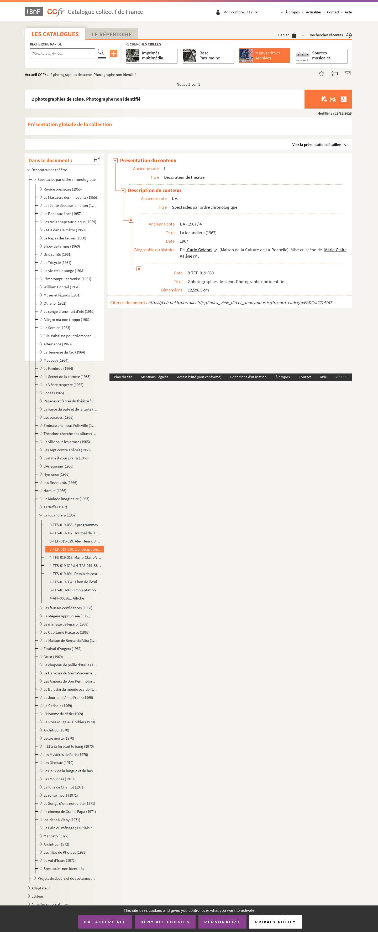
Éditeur (37, 896)
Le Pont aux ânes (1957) (63, 213)
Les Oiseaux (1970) (59, 762)
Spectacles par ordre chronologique (67, 179)
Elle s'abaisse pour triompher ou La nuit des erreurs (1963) (70, 335)
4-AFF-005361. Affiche (67, 598)
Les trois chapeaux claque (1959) (70, 221)
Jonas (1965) (54, 392)
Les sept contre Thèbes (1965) (67, 449)
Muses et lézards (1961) (62, 295)
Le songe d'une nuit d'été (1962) (69, 311)
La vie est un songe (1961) (64, 270)
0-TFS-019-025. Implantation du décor (76, 589)
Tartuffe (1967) (55, 506)
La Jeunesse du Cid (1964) (64, 352)
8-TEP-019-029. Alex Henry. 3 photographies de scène (76, 541)
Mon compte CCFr (241, 12)
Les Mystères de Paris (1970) (66, 754)
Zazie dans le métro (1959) (65, 229)
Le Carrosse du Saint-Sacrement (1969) (70, 672)
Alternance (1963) (58, 343)
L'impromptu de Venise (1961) (67, 278)
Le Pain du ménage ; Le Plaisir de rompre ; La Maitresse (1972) (70, 827)
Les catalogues (55, 34)
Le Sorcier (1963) (57, 327)
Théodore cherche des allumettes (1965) (70, 433)
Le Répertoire (112, 34)
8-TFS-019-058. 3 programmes (74, 524)
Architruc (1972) (56, 844)
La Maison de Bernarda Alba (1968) (70, 640)
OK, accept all (105, 921)
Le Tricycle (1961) (57, 262)
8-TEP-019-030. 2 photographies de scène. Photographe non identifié (76, 549)
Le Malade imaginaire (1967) (67, 498)
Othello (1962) (55, 303)
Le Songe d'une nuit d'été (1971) (69, 803)
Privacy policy (275, 921)
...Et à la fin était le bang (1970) (69, 746)
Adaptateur (41, 887)
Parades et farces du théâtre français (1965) (70, 400)
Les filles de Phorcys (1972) (65, 852)
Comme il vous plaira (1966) (66, 457)
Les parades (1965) (59, 417)
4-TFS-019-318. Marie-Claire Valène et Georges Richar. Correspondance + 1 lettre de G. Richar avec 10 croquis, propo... (76, 557)
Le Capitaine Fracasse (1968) (67, 632)
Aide (348, 12)
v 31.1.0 (341, 377)
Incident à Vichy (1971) (62, 819)
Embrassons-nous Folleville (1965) (70, 425)
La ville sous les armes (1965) (67, 441)
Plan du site (123, 377)
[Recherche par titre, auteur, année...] (62, 53)
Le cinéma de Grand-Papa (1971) (70, 811)
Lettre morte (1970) (59, 738)
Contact (333, 12)
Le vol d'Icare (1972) (60, 860)
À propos (293, 12)
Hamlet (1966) (55, 490)
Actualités (314, 12)
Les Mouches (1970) (59, 778)
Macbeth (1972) (56, 835)
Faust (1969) (53, 656)
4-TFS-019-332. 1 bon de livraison (76, 581)
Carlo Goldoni (199, 250)
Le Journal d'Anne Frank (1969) (68, 697)
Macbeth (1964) (56, 360)
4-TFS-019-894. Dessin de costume (76, 573)
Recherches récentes (331, 34)
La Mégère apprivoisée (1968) (67, 615)
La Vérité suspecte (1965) (63, 384)
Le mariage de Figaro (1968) (66, 624)
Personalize (222, 921)
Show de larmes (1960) (62, 246)
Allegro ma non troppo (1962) (67, 319)
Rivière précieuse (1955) (63, 189)
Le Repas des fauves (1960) (65, 237)
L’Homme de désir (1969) (63, 713)
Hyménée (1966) (57, 474)
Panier (287, 34)
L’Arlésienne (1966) (59, 466)
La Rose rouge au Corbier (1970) (69, 721)
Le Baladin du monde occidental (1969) (70, 689)
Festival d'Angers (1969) (63, 648)
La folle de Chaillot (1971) (64, 787)
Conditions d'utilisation (248, 377)
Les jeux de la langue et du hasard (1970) (70, 770)
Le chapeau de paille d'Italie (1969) (70, 664)
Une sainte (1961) (58, 254)
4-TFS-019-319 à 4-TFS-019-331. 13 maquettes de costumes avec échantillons (76, 565)
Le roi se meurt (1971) (61, 795)
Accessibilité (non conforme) (199, 377)
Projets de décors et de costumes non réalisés (67, 878)
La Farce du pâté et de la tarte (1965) (70, 409)
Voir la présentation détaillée (316, 144)
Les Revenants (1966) (60, 482)
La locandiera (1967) (60, 515)
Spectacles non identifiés (64, 868)
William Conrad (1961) (62, 286)
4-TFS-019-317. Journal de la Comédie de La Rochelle (76, 532)
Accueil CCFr (35, 74)
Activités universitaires (50, 904)
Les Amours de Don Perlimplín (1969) (70, 681)
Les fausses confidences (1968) (68, 607)
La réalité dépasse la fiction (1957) (70, 205)
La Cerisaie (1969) (58, 705)
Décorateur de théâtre (49, 169)
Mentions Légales (154, 377)
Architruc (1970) (56, 730)
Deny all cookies (165, 921)
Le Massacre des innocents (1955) (70, 197)
